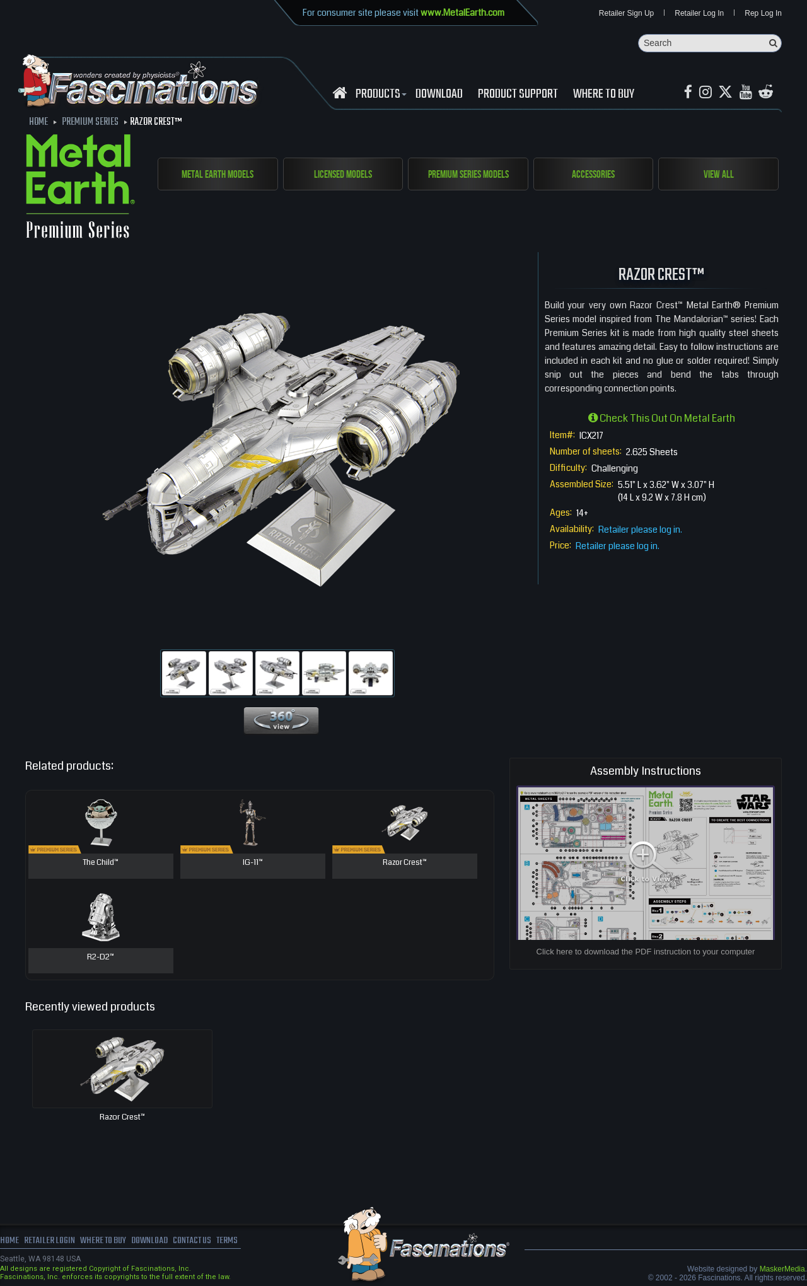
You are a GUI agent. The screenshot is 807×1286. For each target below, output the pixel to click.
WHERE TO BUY (603, 95)
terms (237, 1242)
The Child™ (100, 864)
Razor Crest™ (404, 864)
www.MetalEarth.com (462, 12)
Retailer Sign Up (626, 13)
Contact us (200, 1242)
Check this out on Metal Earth (661, 419)
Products (380, 95)
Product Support (518, 95)
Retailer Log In (699, 13)
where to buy (106, 1242)
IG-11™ (253, 864)
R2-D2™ (100, 958)
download (439, 95)
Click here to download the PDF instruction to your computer (646, 952)
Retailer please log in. (640, 530)
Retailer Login (50, 1242)
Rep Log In (763, 13)
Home (9, 1242)
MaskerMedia (782, 1269)
